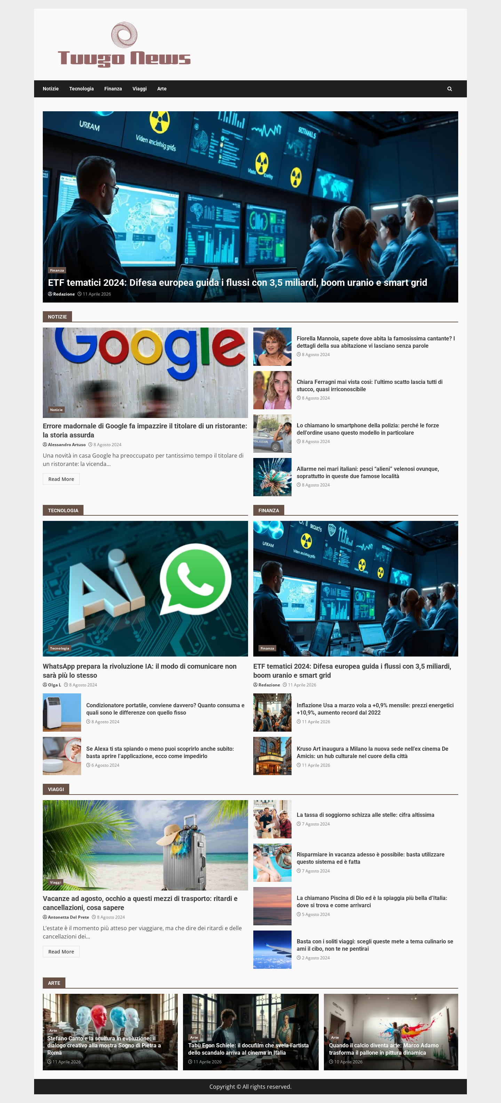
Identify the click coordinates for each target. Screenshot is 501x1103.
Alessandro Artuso (67, 445)
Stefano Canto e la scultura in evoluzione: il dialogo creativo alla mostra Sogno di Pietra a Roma (104, 1045)
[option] (250, 207)
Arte (162, 88)
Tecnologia (81, 88)
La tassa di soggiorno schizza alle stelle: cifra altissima (272, 819)
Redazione (64, 294)
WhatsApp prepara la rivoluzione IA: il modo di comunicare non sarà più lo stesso (145, 589)
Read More (61, 479)
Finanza (113, 88)
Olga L (54, 685)
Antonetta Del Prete (68, 917)
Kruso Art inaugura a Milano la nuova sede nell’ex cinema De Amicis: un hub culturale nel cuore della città (272, 756)
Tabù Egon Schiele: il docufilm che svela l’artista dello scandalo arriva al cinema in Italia (248, 1049)
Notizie (51, 88)
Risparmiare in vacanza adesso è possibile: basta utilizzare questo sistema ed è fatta (272, 863)
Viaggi (140, 88)
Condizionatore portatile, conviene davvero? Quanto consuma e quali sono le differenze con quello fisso (62, 712)
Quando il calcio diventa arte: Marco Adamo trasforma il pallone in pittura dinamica (384, 1049)
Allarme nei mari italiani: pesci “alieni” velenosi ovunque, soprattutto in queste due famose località (272, 477)
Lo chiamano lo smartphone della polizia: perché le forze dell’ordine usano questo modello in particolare (272, 433)
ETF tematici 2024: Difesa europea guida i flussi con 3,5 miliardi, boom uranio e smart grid (250, 207)
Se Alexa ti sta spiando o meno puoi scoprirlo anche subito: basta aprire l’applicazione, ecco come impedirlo (62, 756)
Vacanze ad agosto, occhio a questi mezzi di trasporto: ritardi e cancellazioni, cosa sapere (145, 845)
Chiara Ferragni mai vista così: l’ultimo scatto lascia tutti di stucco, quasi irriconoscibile (272, 390)
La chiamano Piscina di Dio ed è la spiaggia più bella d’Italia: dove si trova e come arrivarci (272, 906)
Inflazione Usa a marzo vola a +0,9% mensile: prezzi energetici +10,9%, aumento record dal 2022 (272, 712)
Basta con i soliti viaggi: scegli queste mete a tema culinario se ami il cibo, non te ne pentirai (272, 950)
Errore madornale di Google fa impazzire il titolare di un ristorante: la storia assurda (145, 373)
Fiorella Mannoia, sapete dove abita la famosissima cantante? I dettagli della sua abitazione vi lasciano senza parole (272, 347)
